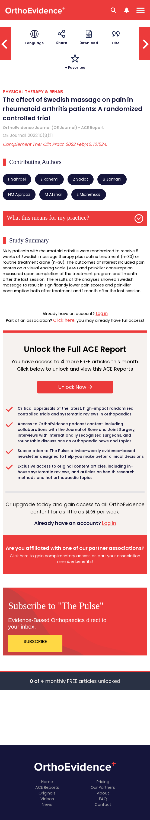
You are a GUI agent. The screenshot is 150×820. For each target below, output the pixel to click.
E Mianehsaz (89, 194)
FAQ (103, 799)
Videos (47, 799)
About (103, 793)
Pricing (103, 781)
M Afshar (53, 194)
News (47, 804)
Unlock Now (75, 387)
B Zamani (112, 179)
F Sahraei (17, 179)
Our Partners (103, 787)
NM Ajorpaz (19, 194)
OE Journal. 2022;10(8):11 (28, 135)
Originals (47, 793)
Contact (103, 804)
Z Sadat (80, 179)
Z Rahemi (49, 179)
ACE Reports (47, 787)
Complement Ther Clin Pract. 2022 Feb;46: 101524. (55, 144)
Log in (102, 313)
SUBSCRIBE (35, 641)
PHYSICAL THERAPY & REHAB (33, 92)
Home (47, 781)
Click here (64, 320)
